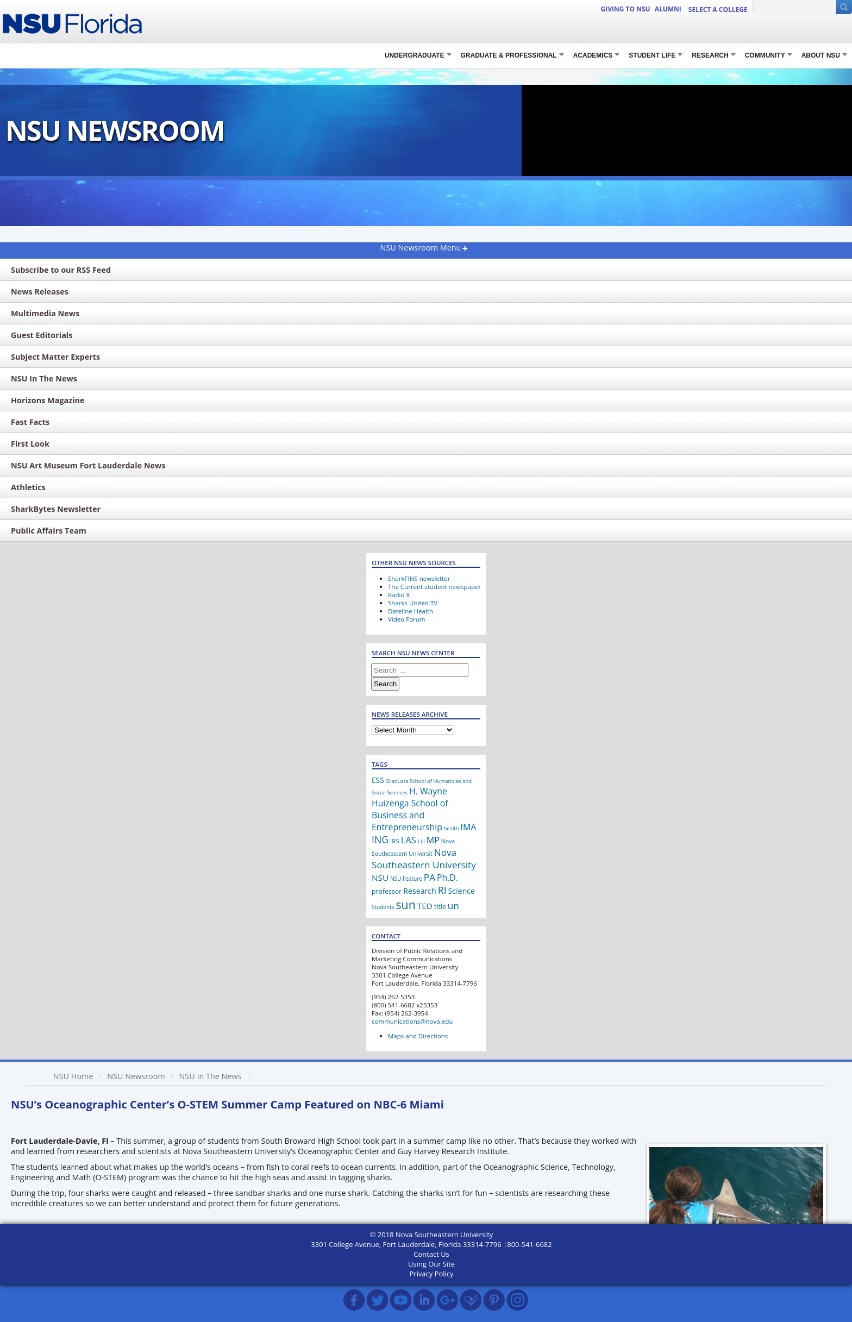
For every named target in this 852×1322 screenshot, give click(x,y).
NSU (380, 877)
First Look (30, 443)
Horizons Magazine (48, 400)
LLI (421, 841)
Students (383, 907)
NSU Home (73, 1076)
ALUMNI (668, 9)
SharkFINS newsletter (419, 578)
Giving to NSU (625, 9)
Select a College (718, 9)
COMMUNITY (765, 55)
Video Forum (406, 619)
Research (419, 891)
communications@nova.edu (412, 1021)
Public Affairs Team (48, 530)
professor (387, 891)
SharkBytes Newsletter (56, 509)
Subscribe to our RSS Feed (61, 270)
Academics (593, 55)
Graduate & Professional (509, 55)
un (453, 905)
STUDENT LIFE (652, 55)
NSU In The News (44, 378)
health (451, 828)
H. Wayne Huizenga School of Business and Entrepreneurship (410, 809)
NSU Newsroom (136, 1076)
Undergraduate (414, 55)
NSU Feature (406, 878)
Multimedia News (45, 313)
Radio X (399, 595)
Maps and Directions (418, 1036)
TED (425, 905)
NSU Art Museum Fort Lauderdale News (88, 465)
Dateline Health (410, 611)
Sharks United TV (412, 603)
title (440, 906)
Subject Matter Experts (55, 357)
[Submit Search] (844, 7)
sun (405, 904)
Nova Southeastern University (424, 858)
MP (433, 840)
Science (461, 891)
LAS (408, 840)
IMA (468, 827)
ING (380, 839)
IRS (394, 841)
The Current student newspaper (434, 586)
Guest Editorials (41, 335)
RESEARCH (710, 55)
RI (442, 890)
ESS (378, 780)
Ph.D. (447, 878)
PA (429, 877)
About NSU (820, 55)
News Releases (39, 291)
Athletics (28, 487)
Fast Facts (30, 422)
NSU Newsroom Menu (420, 247)
